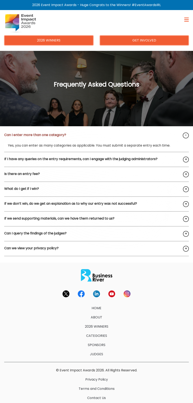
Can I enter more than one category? (35, 135)
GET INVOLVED (144, 40)
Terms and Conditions (97, 388)
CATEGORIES (96, 335)
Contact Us (96, 397)
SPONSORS (96, 344)
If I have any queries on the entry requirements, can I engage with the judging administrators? (80, 159)
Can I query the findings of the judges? (35, 233)
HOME (96, 308)
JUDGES (96, 354)
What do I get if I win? (21, 188)
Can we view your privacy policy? (31, 248)
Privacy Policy (96, 379)
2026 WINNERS (48, 40)
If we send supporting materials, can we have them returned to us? (59, 218)
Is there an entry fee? (22, 173)
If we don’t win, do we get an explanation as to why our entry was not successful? (70, 203)
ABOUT (96, 317)
